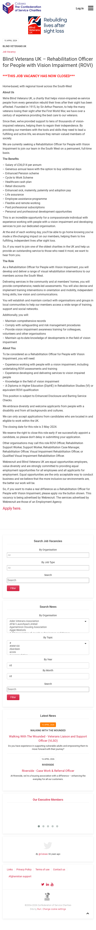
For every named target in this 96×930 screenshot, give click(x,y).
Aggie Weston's (45, 630)
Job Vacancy (9, 51)
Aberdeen (45, 649)
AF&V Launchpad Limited (45, 624)
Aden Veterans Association (45, 621)
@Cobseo (43, 854)
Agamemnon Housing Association (45, 627)
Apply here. (12, 508)
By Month (48, 670)
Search (48, 575)
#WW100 (45, 646)
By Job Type (48, 562)
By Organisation (48, 549)
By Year (48, 659)
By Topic (48, 637)
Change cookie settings (54, 909)
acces (45, 652)
